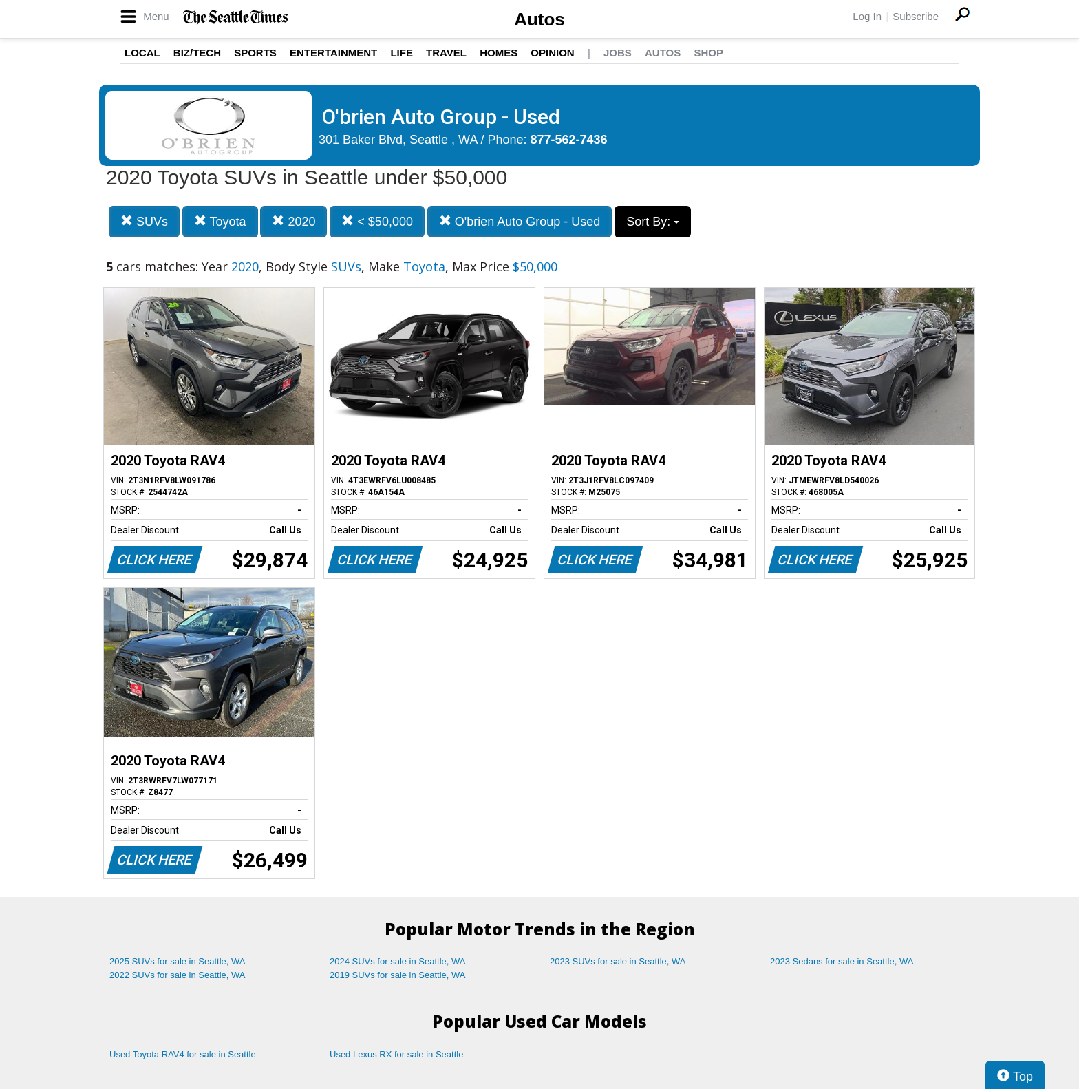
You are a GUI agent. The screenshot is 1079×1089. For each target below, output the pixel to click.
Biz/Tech (197, 53)
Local (142, 53)
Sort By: (652, 222)
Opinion (552, 53)
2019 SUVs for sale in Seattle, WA (398, 975)
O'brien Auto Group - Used (520, 221)
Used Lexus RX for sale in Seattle (396, 1054)
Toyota (220, 221)
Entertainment (333, 53)
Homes (498, 53)
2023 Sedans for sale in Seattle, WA (841, 961)
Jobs (617, 53)
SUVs (144, 221)
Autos (539, 19)
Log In (867, 16)
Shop (708, 53)
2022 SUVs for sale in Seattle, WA (177, 975)
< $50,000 (377, 221)
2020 (293, 221)
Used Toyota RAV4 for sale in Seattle (182, 1054)
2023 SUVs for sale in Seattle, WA (618, 961)
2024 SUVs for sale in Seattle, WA (398, 961)
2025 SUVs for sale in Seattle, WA (177, 961)
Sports (255, 53)
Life (401, 53)
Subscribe (916, 16)
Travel (446, 53)
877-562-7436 (569, 140)
